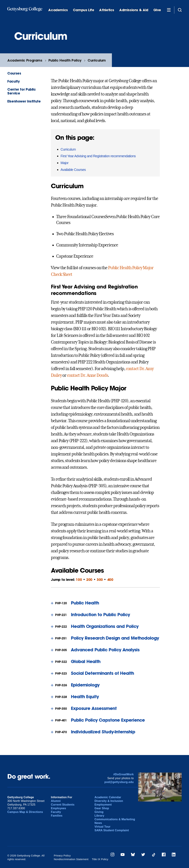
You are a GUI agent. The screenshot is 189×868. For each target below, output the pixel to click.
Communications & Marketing (114, 819)
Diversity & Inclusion (108, 800)
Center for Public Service (21, 91)
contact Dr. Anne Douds (87, 375)
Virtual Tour (102, 826)
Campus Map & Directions (25, 811)
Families (56, 815)
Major (64, 163)
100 (79, 579)
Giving (98, 811)
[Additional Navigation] (169, 9)
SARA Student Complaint (111, 830)
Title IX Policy (100, 859)
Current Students (62, 804)
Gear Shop (101, 808)
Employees (58, 808)
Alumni (56, 800)
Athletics (106, 10)
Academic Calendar (107, 797)
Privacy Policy (62, 855)
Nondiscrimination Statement (71, 859)
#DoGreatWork (123, 774)
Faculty (13, 81)
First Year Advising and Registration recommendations (98, 156)
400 (110, 579)
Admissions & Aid (133, 10)
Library (99, 815)
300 (100, 579)
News (98, 822)
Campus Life (83, 10)
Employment (103, 804)
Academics (58, 10)
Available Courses (73, 170)
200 (89, 579)
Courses (14, 73)
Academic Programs (24, 60)
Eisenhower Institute (24, 101)
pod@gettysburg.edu (119, 782)
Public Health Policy (64, 60)
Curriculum (97, 60)
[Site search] (180, 9)
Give (157, 10)
